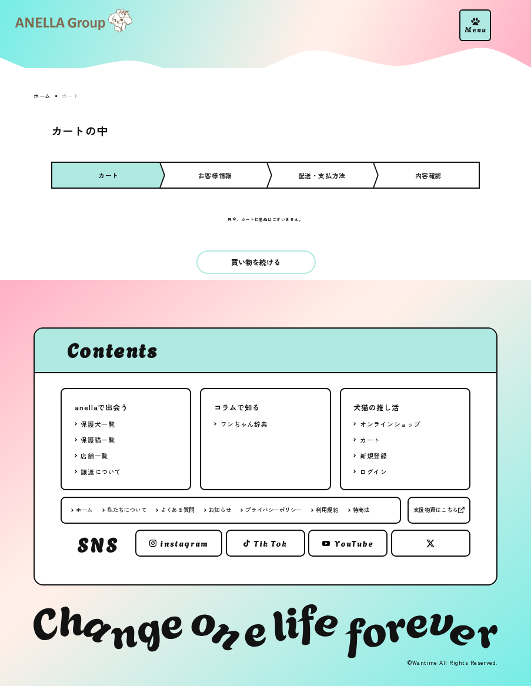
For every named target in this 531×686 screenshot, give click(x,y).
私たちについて (126, 510)
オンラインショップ (390, 424)
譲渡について (101, 471)
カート (370, 439)
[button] (475, 25)
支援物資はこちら (435, 510)
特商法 (361, 510)
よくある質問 (177, 510)
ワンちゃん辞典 (244, 424)
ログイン (373, 471)
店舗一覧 (94, 455)
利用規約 (327, 510)
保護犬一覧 (98, 424)
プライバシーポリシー (273, 510)
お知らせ (220, 510)
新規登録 (373, 455)
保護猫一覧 (98, 439)
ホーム (84, 510)
